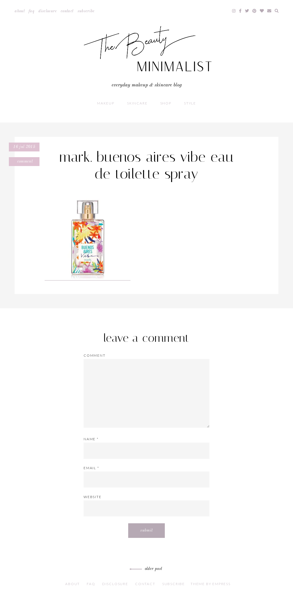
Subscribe (86, 11)
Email (91, 468)
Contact (67, 11)
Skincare (137, 103)
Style (190, 103)
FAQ (31, 11)
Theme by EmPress (211, 584)
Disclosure (47, 11)
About (20, 11)
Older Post (146, 569)
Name (91, 439)
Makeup (105, 103)
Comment (24, 161)
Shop (165, 103)
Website (93, 497)
